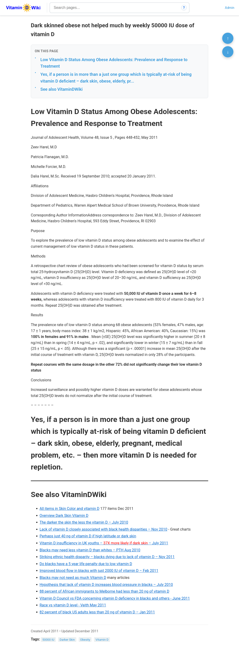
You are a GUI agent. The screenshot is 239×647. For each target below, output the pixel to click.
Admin (229, 8)
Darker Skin (67, 639)
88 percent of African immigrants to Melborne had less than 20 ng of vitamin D (104, 591)
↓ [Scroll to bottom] (228, 51)
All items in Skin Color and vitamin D (69, 508)
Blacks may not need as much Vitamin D (72, 577)
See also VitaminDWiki (61, 89)
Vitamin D (101, 639)
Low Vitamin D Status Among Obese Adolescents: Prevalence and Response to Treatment (113, 63)
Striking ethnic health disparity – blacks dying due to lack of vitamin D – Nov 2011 (107, 557)
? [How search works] (184, 8)
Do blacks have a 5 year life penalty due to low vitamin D (85, 564)
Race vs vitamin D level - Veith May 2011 (72, 605)
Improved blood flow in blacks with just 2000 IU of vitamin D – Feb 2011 (98, 570)
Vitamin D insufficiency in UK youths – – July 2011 (103, 543)
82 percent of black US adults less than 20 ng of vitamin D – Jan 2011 (97, 612)
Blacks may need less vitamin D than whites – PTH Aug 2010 (89, 550)
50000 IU (48, 639)
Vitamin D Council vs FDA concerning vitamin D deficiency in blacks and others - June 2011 (114, 598)
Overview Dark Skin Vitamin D (63, 515)
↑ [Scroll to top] (228, 38)
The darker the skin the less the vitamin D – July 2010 (83, 522)
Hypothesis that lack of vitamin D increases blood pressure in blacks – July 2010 (106, 584)
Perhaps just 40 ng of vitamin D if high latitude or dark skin (87, 536)
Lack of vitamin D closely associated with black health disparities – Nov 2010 (103, 529)
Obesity (85, 639)
